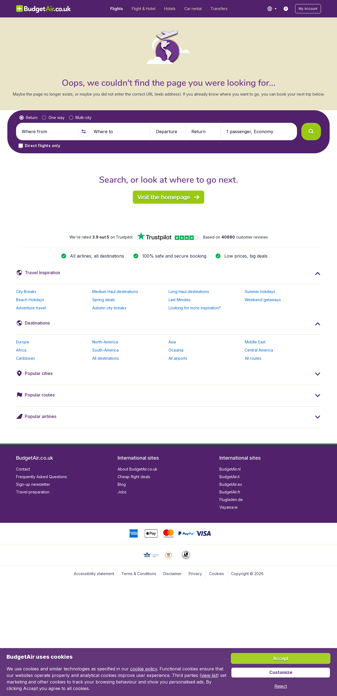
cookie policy (143, 668)
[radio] (28, 118)
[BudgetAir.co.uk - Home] (43, 8)
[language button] (272, 8)
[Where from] (47, 131)
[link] (286, 8)
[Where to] (119, 131)
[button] (308, 8)
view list (209, 675)
